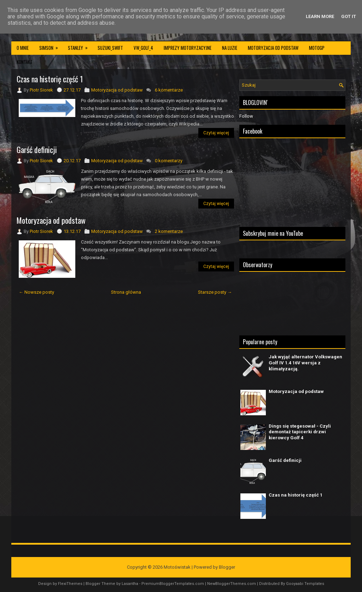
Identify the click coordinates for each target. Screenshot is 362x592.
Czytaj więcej (216, 132)
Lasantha (130, 583)
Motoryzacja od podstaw (273, 47)
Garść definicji (37, 149)
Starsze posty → (215, 292)
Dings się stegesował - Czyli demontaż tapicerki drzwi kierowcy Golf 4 (300, 432)
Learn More (320, 16)
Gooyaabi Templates (305, 583)
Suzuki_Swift (110, 47)
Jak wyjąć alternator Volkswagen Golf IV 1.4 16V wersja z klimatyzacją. (305, 362)
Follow (246, 116)
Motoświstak (177, 567)
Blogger (227, 567)
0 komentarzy (168, 160)
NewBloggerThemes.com (231, 583)
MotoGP (317, 47)
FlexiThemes (70, 583)
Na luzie (229, 47)
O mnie (23, 47)
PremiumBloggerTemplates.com (172, 583)
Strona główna (126, 292)
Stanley (80, 46)
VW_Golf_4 (143, 47)
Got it (348, 16)
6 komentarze (169, 90)
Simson (51, 46)
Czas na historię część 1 (50, 78)
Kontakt (25, 61)
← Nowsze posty (36, 292)
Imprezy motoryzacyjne (187, 47)
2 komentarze (169, 231)
